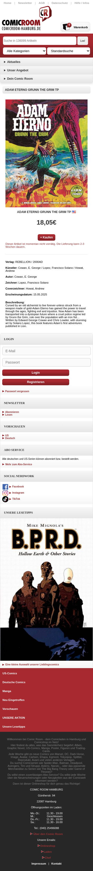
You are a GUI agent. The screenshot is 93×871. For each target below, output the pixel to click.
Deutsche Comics (13, 682)
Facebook (13, 486)
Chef (46, 857)
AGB (42, 2)
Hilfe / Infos (82, 2)
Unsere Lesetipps (13, 726)
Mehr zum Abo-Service (17, 464)
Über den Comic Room (46, 833)
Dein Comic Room (20, 78)
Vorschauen (10, 708)
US (7, 435)
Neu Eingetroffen (13, 699)
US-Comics (9, 673)
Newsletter (25, 2)
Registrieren (35, 382)
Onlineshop (46, 845)
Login (36, 372)
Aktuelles (13, 62)
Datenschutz (60, 2)
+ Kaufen (46, 237)
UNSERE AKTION (13, 717)
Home (7, 2)
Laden (46, 851)
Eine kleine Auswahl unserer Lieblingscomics (30, 664)
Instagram (13, 492)
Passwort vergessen (17, 391)
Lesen (8, 414)
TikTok (11, 499)
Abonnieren (12, 412)
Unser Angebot (18, 70)
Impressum (38, 863)
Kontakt (56, 863)
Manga (6, 691)
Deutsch (10, 438)
